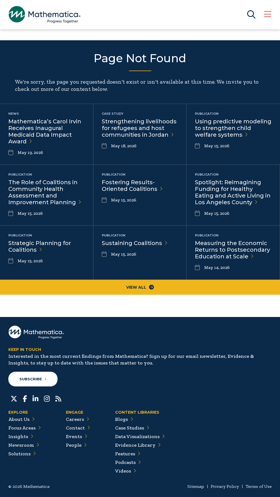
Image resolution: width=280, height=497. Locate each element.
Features (127, 454)
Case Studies (132, 428)
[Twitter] (14, 398)
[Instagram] (47, 398)
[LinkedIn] (35, 398)
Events (76, 436)
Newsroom (23, 445)
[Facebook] (25, 398)
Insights (20, 436)
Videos (125, 471)
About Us (21, 419)
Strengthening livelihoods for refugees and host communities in (139, 128)
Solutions (22, 454)
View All (140, 287)
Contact (78, 428)
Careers (77, 419)
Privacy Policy (225, 486)
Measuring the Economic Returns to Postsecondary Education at (232, 250)
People (76, 445)
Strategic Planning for (39, 246)
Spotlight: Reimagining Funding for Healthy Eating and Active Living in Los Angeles (233, 192)
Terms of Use (259, 486)
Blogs (124, 419)
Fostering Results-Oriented (132, 185)
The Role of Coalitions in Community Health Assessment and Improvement (44, 192)
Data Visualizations (140, 436)
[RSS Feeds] (58, 398)
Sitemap (195, 486)
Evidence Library (138, 445)
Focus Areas (24, 428)
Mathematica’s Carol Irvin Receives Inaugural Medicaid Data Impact (44, 131)
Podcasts (128, 462)
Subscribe (32, 379)
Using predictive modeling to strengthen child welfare (233, 128)
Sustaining (134, 243)
